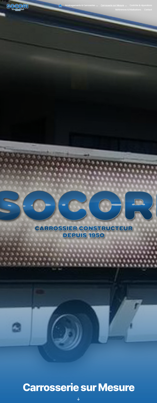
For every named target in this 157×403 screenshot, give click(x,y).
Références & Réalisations (128, 11)
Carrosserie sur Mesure (112, 7)
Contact (148, 11)
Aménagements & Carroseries (80, 7)
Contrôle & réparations (141, 7)
